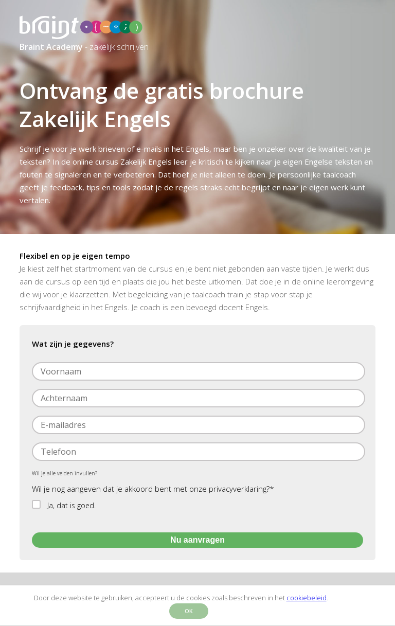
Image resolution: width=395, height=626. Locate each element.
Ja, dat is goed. (71, 505)
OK (189, 611)
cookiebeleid (306, 597)
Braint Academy (51, 46)
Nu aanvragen (197, 539)
